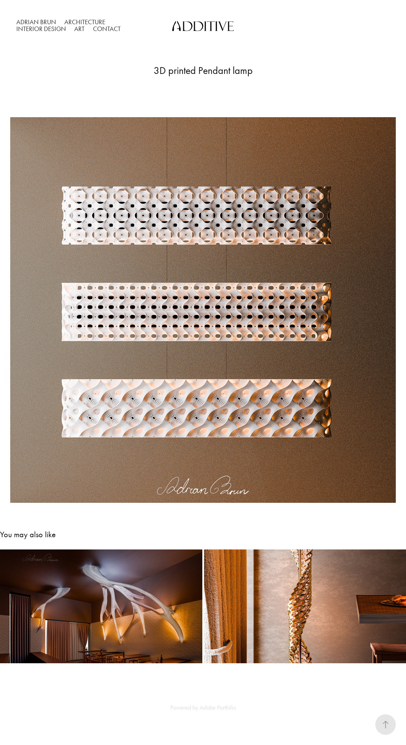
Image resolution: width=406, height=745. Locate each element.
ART (79, 29)
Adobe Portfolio (218, 707)
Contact (107, 29)
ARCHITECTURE (84, 22)
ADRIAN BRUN (36, 22)
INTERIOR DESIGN (41, 29)
